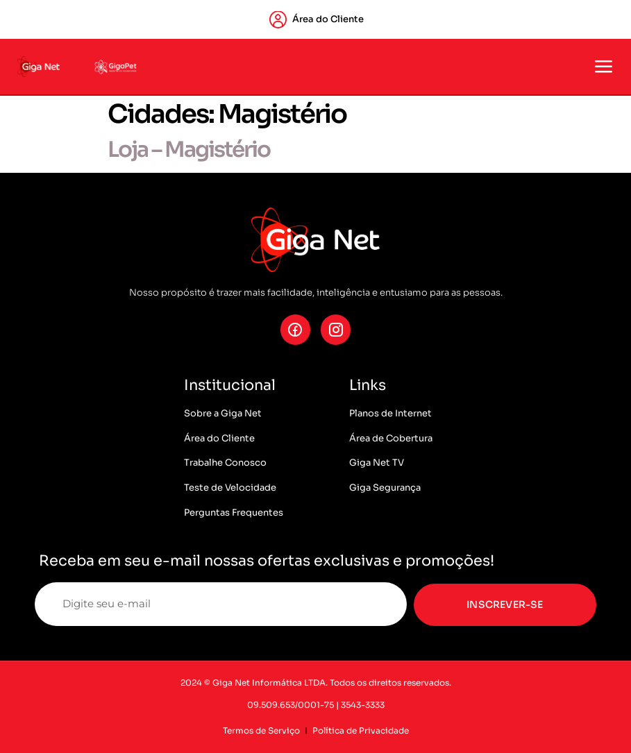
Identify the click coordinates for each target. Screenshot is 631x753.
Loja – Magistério (189, 149)
